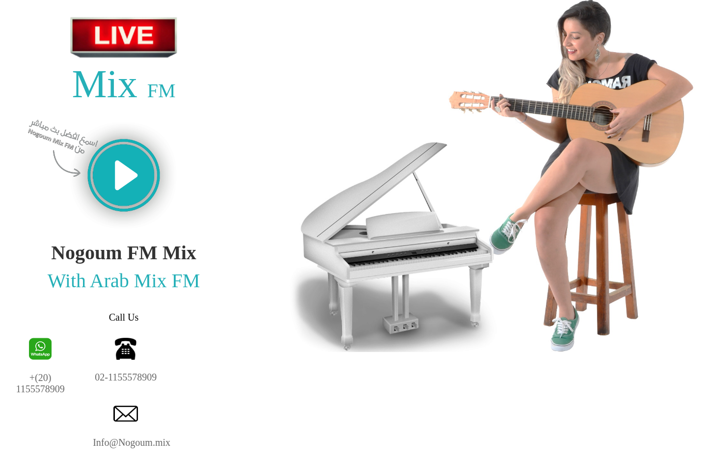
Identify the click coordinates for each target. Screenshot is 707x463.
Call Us (124, 317)
